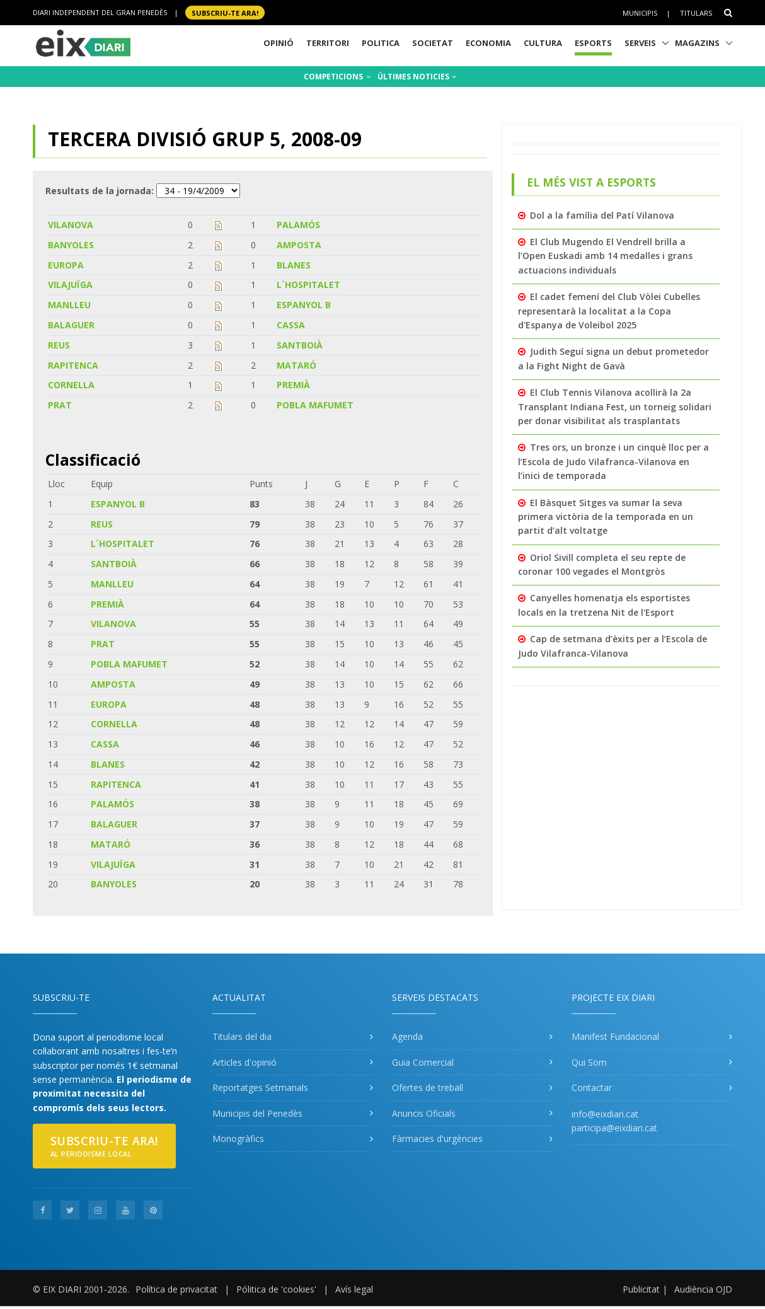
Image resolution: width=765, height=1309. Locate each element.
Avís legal (354, 1289)
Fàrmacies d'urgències (437, 1139)
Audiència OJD (703, 1289)
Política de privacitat (176, 1289)
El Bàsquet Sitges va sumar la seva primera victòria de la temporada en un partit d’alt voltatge (605, 517)
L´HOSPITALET (308, 285)
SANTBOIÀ (300, 345)
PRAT (60, 405)
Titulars (696, 13)
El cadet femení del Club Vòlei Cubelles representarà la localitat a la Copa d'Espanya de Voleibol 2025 (609, 311)
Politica (381, 43)
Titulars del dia (242, 1036)
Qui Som (589, 1062)
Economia (488, 43)
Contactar (592, 1087)
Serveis (640, 43)
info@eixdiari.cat (605, 1114)
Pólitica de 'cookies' (276, 1289)
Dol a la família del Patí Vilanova (602, 215)
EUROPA (66, 265)
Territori (327, 43)
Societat (432, 43)
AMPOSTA (299, 245)
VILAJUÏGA (70, 285)
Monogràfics (238, 1139)
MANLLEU (69, 305)
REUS (59, 345)
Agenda (407, 1036)
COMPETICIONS (337, 76)
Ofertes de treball (427, 1087)
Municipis (640, 13)
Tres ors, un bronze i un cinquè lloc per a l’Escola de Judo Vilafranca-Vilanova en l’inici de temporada (613, 461)
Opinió (278, 43)
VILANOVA (70, 225)
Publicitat (641, 1289)
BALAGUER (71, 325)
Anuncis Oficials (424, 1113)
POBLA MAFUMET (315, 405)
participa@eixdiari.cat (614, 1128)
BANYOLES (71, 245)
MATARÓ (296, 365)
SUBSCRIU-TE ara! (225, 12)
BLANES (294, 265)
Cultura (543, 43)
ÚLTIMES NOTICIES (417, 76)
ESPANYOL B (304, 305)
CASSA (291, 325)
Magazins (697, 43)
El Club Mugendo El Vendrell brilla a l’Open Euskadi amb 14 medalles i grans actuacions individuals (605, 256)
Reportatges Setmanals (260, 1087)
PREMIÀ (293, 385)
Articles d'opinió (244, 1062)
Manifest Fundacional (615, 1036)
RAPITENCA (73, 365)
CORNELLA (71, 385)
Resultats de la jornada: (99, 191)
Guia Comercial (423, 1062)
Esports (593, 43)
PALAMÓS (298, 225)
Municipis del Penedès (257, 1113)
